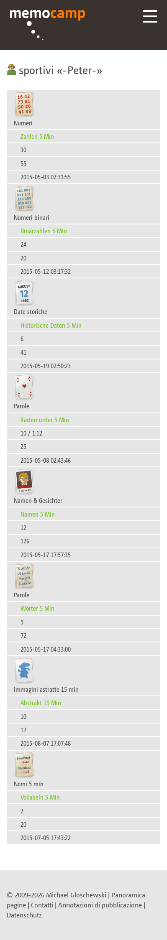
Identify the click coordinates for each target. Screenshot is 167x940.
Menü (150, 16)
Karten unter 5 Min (45, 419)
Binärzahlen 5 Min (44, 230)
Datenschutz (24, 915)
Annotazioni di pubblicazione (100, 905)
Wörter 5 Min (37, 608)
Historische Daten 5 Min (51, 325)
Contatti (42, 905)
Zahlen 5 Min (37, 136)
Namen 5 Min (38, 513)
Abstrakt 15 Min (41, 702)
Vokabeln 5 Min (40, 796)
